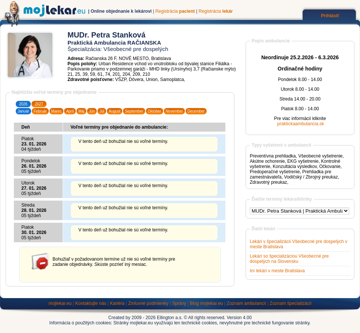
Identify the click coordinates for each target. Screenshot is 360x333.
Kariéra (117, 303)
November (174, 111)
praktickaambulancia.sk (300, 123)
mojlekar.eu (60, 303)
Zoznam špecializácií (290, 303)
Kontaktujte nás (90, 303)
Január (23, 111)
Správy (179, 303)
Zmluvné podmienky (148, 303)
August (114, 111)
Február (40, 111)
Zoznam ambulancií (246, 303)
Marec (56, 111)
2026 (23, 104)
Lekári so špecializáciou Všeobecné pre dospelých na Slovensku (289, 259)
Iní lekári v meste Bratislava (277, 270)
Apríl (70, 111)
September (134, 111)
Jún (92, 111)
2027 (39, 104)
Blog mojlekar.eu (206, 303)
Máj (81, 111)
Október (154, 111)
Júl (101, 111)
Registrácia (175, 11)
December (196, 111)
